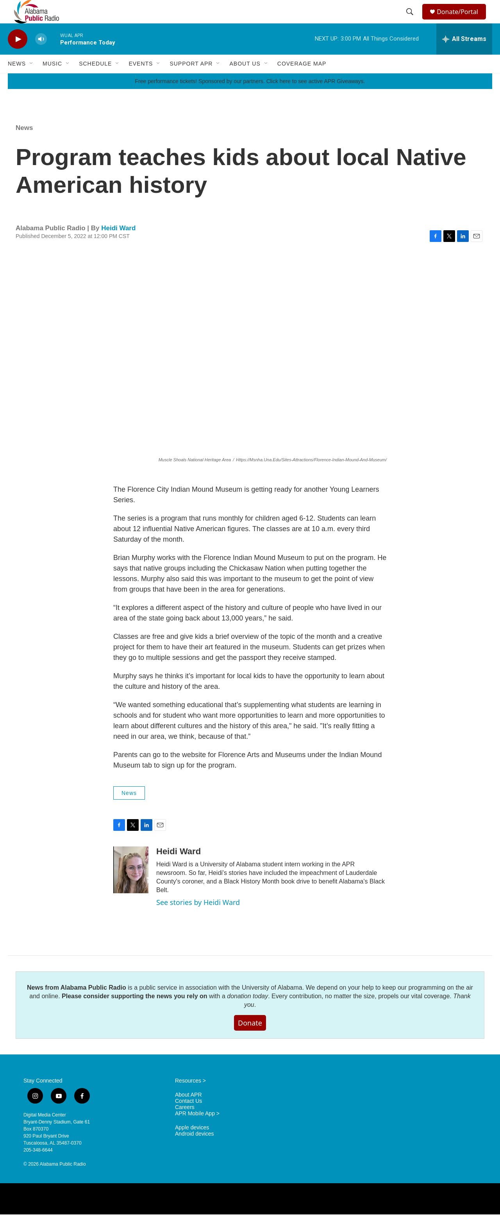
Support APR (191, 81)
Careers (185, 1125)
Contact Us (188, 1119)
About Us (244, 81)
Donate (250, 1040)
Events (141, 81)
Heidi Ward (118, 245)
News (17, 81)
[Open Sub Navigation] (32, 81)
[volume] (41, 57)
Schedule (95, 81)
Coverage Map (302, 81)
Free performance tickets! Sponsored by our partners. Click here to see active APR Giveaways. (250, 99)
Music (52, 81)
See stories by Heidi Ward (198, 919)
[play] (17, 56)
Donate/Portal (461, 20)
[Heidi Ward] (130, 887)
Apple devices (192, 1145)
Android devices (194, 1151)
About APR (188, 1112)
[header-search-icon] (411, 20)
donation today (247, 1013)
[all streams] (464, 56)
